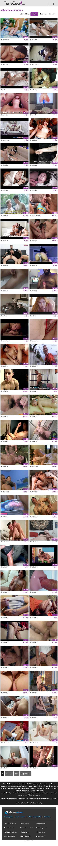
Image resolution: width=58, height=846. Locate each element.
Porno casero (24, 832)
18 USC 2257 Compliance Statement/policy (29, 803)
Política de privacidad (34, 817)
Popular (34, 14)
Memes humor (24, 824)
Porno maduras (9, 828)
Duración (52, 14)
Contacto (47, 817)
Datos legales (8, 817)
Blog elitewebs (40, 836)
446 (16, 774)
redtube (54, 115)
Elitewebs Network (10, 824)
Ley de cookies (20, 817)
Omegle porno (40, 824)
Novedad (43, 14)
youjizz (26, 40)
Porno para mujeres (10, 832)
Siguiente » (25, 774)
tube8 (55, 391)
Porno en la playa (9, 836)
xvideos (54, 215)
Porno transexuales (26, 828)
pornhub (25, 215)
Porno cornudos (25, 836)
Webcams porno (41, 828)
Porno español (40, 832)
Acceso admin (29, 841)
